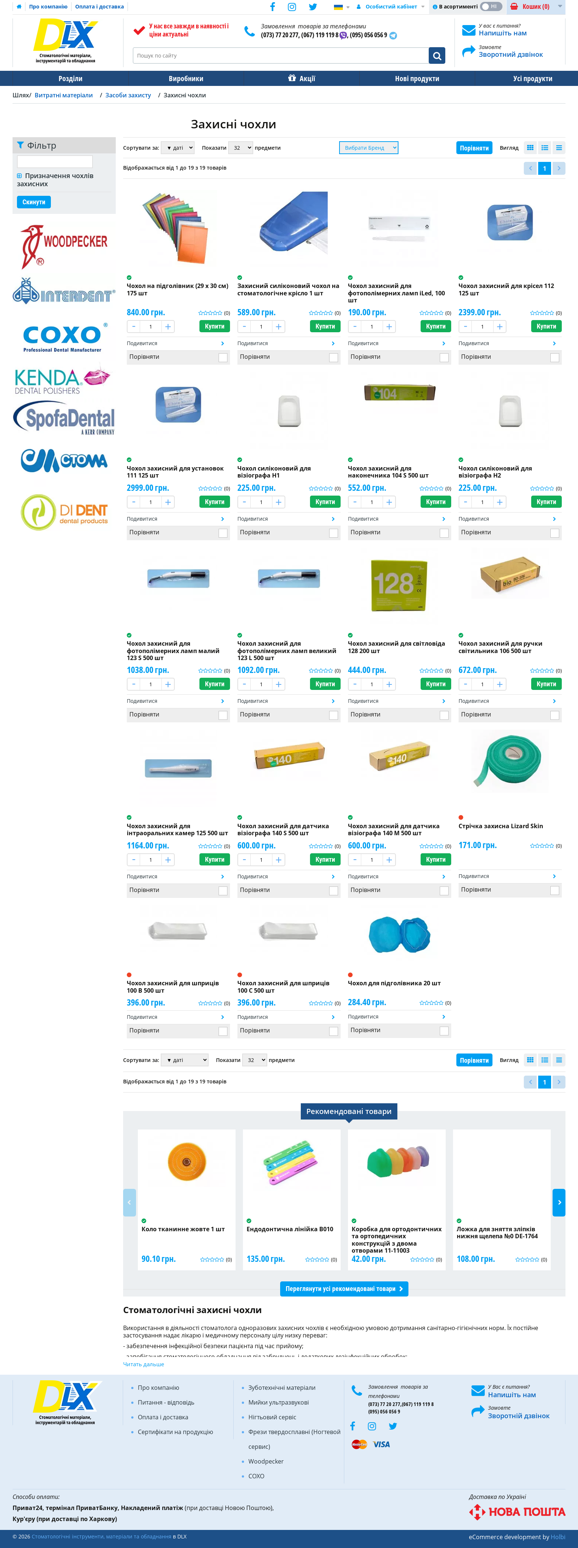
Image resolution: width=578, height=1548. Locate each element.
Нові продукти (400, 78)
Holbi (558, 1537)
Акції (295, 78)
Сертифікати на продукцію (175, 1432)
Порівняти (474, 148)
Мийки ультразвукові (278, 1402)
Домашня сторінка (19, 6)
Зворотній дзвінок (519, 1415)
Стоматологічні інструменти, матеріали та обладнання (101, 1536)
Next (559, 1202)
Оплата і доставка (99, 6)
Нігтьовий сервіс (272, 1417)
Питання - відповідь (166, 1402)
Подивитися (142, 343)
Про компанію (48, 6)
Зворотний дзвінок (511, 54)
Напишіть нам (503, 32)
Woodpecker (266, 1461)
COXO (256, 1476)
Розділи (68, 78)
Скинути (33, 202)
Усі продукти (510, 78)
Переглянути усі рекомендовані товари (341, 1288)
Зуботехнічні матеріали (282, 1388)
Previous (129, 1202)
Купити (214, 326)
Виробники (178, 78)
